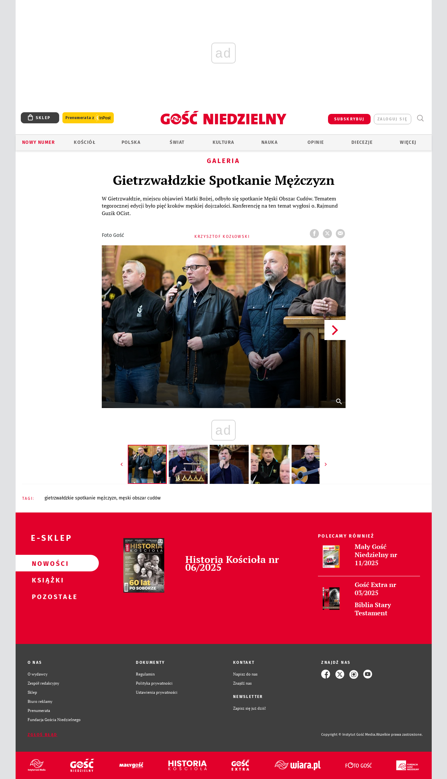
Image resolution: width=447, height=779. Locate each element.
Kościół (85, 142)
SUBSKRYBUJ (349, 119)
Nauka (269, 142)
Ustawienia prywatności (156, 692)
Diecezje (362, 142)
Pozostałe (47, 596)
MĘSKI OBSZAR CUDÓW (140, 498)
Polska (131, 142)
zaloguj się (392, 119)
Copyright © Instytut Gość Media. (348, 734)
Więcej (408, 142)
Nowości (47, 563)
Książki (47, 579)
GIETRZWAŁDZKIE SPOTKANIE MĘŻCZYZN (80, 498)
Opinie (316, 142)
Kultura (223, 142)
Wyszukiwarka (420, 118)
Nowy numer (38, 142)
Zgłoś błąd (43, 734)
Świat (177, 142)
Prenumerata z (88, 118)
